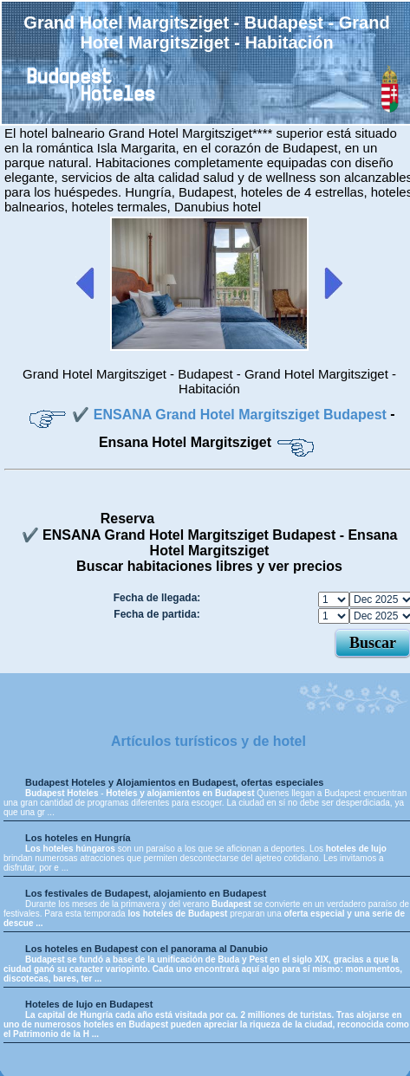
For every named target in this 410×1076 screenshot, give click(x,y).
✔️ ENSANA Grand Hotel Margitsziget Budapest (231, 414)
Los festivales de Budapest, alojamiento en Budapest (145, 893)
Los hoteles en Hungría (78, 838)
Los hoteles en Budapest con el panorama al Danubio (146, 948)
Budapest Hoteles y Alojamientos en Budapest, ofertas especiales (174, 782)
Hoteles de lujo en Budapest (89, 1004)
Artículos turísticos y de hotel (208, 741)
